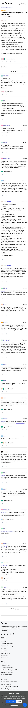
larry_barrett (6, 340)
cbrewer (5, 142)
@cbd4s (3, 291)
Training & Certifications (7, 643)
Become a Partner (5, 653)
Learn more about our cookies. (17, 698)
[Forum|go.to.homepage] (8, 3)
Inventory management (6, 674)
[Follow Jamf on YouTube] (7, 634)
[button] (3, 3)
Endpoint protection (6, 684)
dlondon (5, 322)
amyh (4, 398)
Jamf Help (3, 641)
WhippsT (5, 587)
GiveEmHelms (6, 125)
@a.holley (3, 421)
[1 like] (6, 171)
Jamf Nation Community (7, 646)
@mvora (3, 475)
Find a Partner (4, 655)
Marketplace (4, 650)
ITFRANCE (6, 76)
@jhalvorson (4, 565)
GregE (4, 304)
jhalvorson (5, 543)
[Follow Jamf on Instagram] (10, 634)
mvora (4, 364)
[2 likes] (7, 91)
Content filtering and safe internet (9, 689)
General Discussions (7, 7)
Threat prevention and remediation (9, 686)
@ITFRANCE (4, 512)
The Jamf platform (5, 665)
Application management (7, 672)
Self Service (4, 679)
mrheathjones (6, 158)
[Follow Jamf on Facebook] (13, 634)
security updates (20, 423)
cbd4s (4, 20)
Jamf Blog (3, 648)
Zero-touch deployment (7, 667)
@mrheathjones (9, 531)
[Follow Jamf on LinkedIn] (4, 634)
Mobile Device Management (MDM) (9, 670)
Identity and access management (9, 681)
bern (4, 380)
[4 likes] (8, 59)
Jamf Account (4, 658)
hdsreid (5, 100)
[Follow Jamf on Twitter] (1, 634)
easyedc (5, 452)
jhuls (4, 180)
